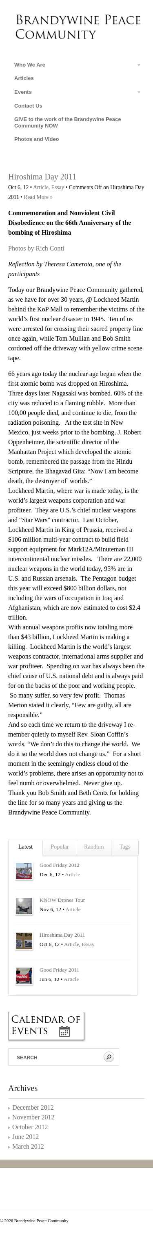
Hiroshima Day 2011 (42, 176)
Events (75, 93)
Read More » (38, 197)
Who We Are (75, 66)
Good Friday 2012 (60, 865)
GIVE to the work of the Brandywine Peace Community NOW (67, 122)
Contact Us (28, 106)
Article (41, 187)
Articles (24, 78)
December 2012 (33, 1107)
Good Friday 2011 (59, 970)
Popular (60, 846)
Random (94, 846)
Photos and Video (36, 139)
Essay (57, 187)
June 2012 (25, 1136)
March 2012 (28, 1146)
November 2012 (33, 1117)
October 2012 (30, 1126)
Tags (124, 846)
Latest (25, 846)
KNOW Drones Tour (62, 900)
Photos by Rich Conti (36, 248)
